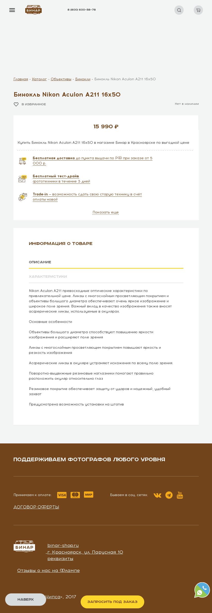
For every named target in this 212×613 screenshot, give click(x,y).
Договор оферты (36, 506)
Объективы (61, 79)
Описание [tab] (40, 262)
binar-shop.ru (63, 545)
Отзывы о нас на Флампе (48, 570)
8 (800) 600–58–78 (81, 9)
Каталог (39, 79)
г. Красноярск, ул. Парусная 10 (85, 552)
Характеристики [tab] (48, 277)
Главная (20, 79)
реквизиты (60, 558)
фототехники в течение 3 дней (61, 179)
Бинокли (82, 79)
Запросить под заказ (112, 602)
